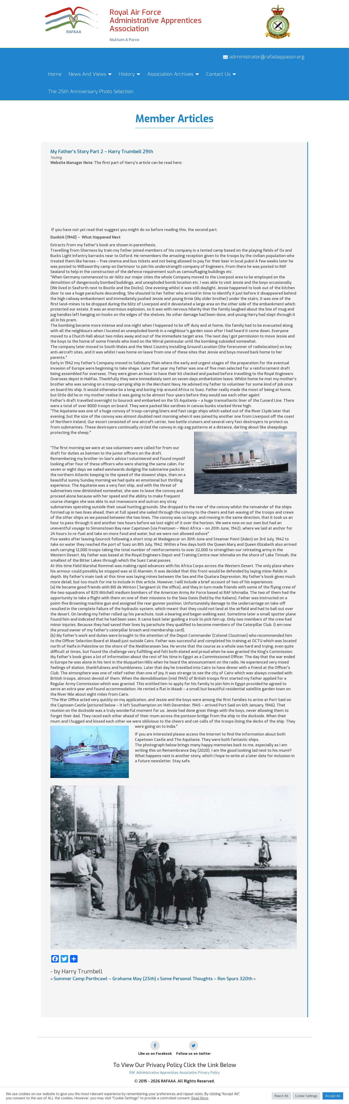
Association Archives (173, 74)
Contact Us (221, 74)
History (129, 74)
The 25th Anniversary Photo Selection (91, 91)
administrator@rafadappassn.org (263, 56)
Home (55, 74)
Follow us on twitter (193, 1053)
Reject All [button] (281, 1096)
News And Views (90, 74)
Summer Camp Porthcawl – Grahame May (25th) (105, 979)
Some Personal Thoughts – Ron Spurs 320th (206, 979)
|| (158, 979)
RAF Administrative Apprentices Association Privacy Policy (174, 1072)
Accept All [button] (332, 1096)
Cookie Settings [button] (306, 1096)
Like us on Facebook (155, 1053)
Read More (199, 1098)
